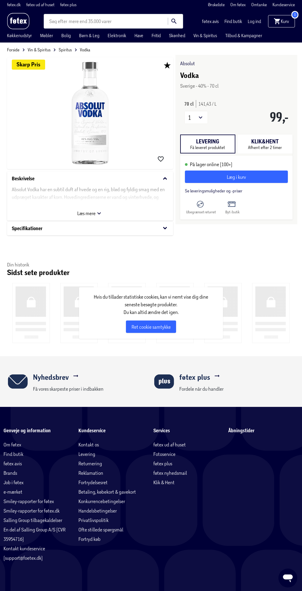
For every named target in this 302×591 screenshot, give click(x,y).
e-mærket (13, 492)
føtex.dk (14, 4)
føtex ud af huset (40, 4)
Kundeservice (284, 4)
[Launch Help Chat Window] (287, 578)
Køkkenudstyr (19, 35)
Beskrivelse (90, 178)
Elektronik (117, 35)
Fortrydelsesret (93, 482)
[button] (196, 117)
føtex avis (211, 21)
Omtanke (259, 4)
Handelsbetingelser (97, 510)
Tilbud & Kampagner (243, 35)
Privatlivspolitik (93, 520)
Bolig (66, 35)
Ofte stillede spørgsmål (100, 529)
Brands (10, 473)
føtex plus (68, 4)
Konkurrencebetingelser (101, 501)
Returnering (90, 463)
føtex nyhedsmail (170, 473)
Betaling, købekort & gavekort (107, 492)
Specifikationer (90, 228)
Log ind (254, 21)
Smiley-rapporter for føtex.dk (32, 510)
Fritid (156, 35)
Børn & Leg (89, 35)
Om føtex (238, 4)
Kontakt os (88, 444)
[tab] (207, 144)
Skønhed (177, 35)
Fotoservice (164, 454)
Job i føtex (14, 482)
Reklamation (90, 473)
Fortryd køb (89, 539)
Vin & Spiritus (205, 35)
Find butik (233, 21)
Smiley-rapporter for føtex (29, 501)
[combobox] (59, 21)
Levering (86, 454)
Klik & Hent (164, 482)
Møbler (46, 35)
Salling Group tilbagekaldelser (33, 520)
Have (138, 35)
